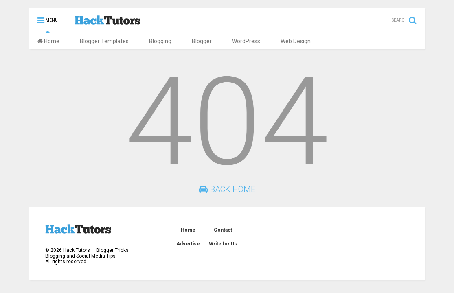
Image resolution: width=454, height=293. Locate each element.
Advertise (188, 244)
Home (48, 41)
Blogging (160, 41)
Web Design (296, 41)
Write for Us (223, 244)
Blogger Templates (104, 41)
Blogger (202, 41)
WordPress (246, 41)
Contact (223, 230)
